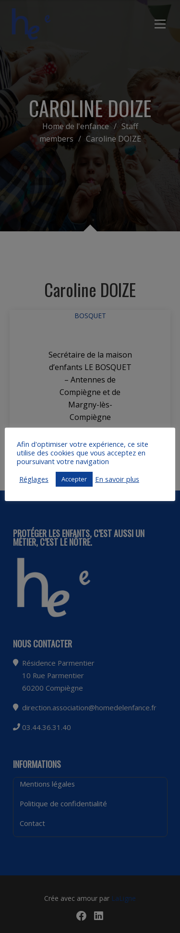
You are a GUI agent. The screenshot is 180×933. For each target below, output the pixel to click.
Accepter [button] (74, 479)
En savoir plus (117, 479)
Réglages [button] (33, 479)
